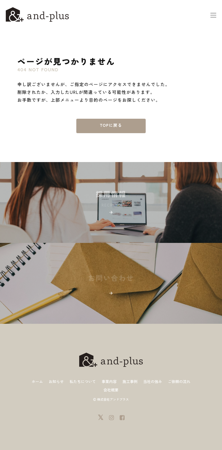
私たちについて (82, 382)
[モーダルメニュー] (213, 15)
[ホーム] (37, 14)
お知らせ (56, 382)
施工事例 (130, 382)
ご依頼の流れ (179, 382)
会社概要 (111, 390)
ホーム (37, 382)
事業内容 (108, 382)
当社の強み (152, 382)
